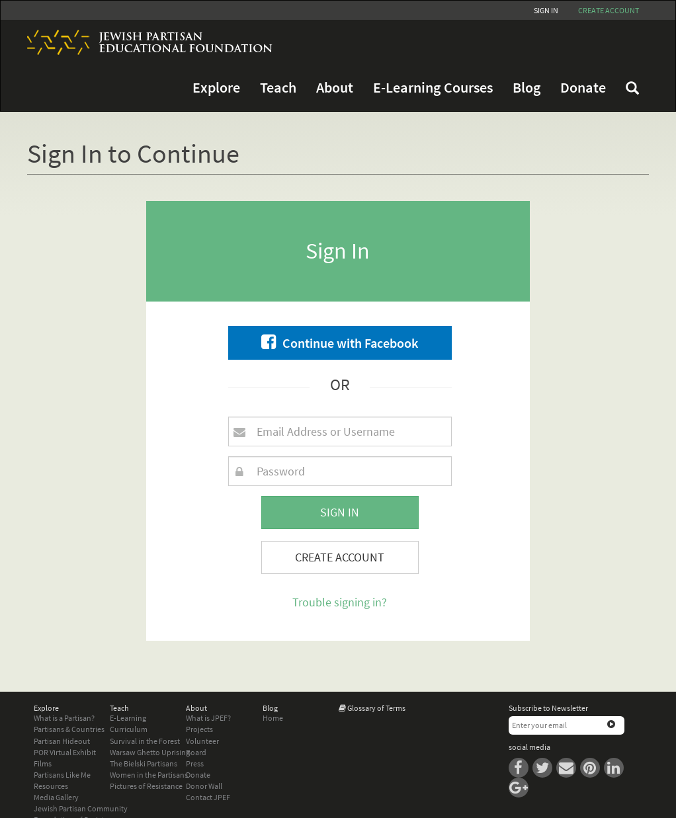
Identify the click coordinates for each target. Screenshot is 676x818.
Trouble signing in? (339, 602)
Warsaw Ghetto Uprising (150, 752)
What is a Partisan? (64, 718)
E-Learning (128, 718)
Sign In (546, 10)
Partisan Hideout (62, 741)
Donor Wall (204, 786)
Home (273, 718)
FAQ (632, 88)
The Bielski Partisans (143, 763)
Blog (526, 88)
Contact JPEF (208, 797)
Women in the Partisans (149, 775)
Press (195, 763)
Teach (278, 88)
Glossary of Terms (376, 708)
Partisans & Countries (69, 729)
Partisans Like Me (62, 775)
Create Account (339, 557)
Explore (216, 88)
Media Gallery (56, 797)
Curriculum (129, 729)
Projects (199, 729)
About (334, 88)
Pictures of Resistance (146, 786)
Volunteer (202, 741)
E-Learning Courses (433, 88)
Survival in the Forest (145, 741)
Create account (608, 10)
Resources (51, 786)
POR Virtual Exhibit (65, 752)
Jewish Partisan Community (81, 808)
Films (43, 763)
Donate (583, 88)
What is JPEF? (208, 718)
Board (196, 752)
